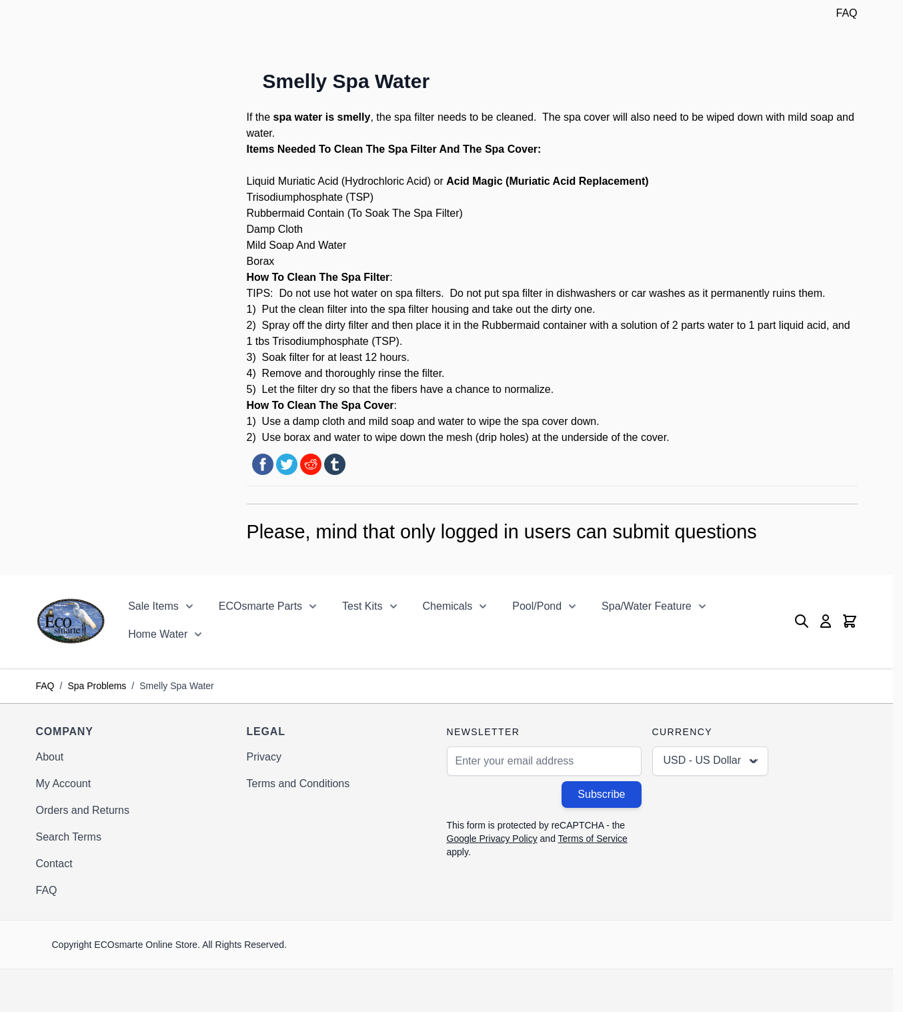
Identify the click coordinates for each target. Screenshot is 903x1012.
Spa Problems (96, 685)
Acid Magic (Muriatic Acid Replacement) (547, 181)
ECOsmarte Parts (260, 606)
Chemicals (448, 606)
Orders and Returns (83, 810)
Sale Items (153, 606)
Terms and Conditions (298, 783)
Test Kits (362, 606)
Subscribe (601, 794)
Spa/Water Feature (647, 606)
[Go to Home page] (71, 621)
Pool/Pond (537, 606)
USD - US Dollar (712, 761)
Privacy (264, 757)
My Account (63, 783)
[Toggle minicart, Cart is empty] (849, 621)
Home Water (157, 634)
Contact (54, 863)
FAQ (846, 13)
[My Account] (825, 621)
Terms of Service (593, 838)
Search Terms (68, 837)
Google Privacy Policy (492, 838)
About (50, 757)
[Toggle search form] (801, 621)
